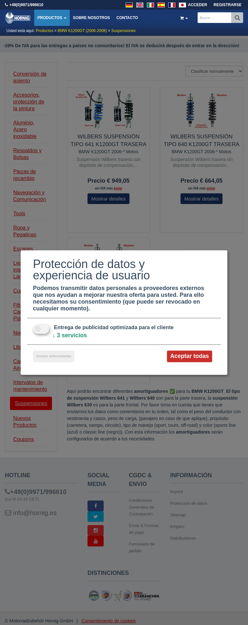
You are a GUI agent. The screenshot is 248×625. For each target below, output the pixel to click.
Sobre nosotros (91, 18)
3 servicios (69, 335)
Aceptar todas (189, 356)
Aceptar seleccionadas (53, 356)
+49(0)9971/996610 (26, 5)
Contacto (127, 18)
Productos (52, 18)
